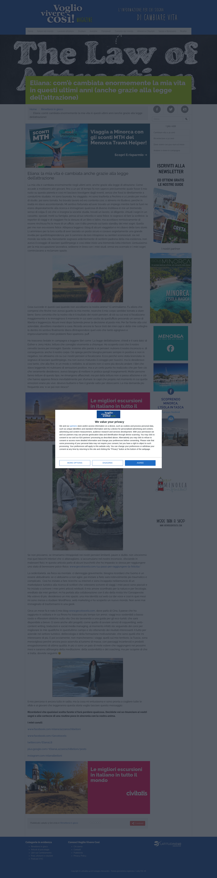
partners (73, 426)
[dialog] (108, 439)
